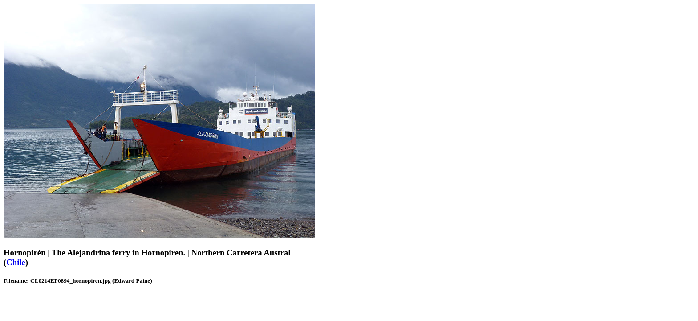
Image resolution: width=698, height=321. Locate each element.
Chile (15, 262)
